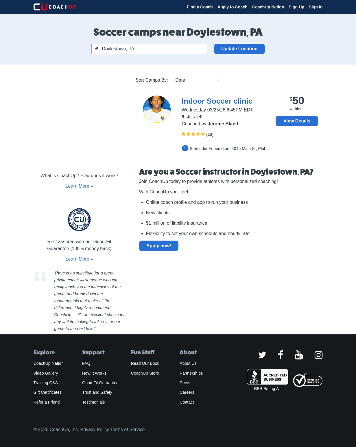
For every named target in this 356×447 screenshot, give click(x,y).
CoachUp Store (145, 373)
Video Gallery (46, 373)
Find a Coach (200, 7)
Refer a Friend (47, 402)
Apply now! (158, 245)
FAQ (86, 363)
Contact (187, 402)
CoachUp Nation (268, 7)
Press (185, 382)
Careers (187, 392)
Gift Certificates (48, 392)
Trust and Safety (97, 392)
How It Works (94, 373)
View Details (296, 120)
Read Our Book (145, 363)
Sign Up (296, 7)
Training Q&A (46, 382)
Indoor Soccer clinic (217, 101)
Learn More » (79, 186)
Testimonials (93, 402)
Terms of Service (127, 429)
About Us (188, 363)
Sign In (315, 7)
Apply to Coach (232, 7)
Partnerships (191, 373)
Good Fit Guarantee (100, 382)
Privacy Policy (94, 429)
